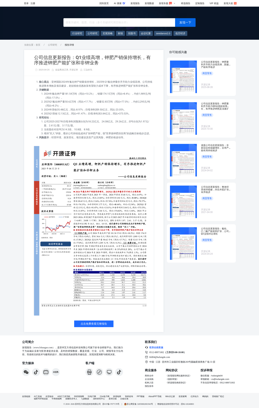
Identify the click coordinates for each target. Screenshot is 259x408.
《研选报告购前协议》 (176, 382)
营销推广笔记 (218, 396)
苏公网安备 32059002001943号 (138, 404)
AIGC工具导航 (63, 396)
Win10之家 (170, 396)
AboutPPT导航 (155, 396)
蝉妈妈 (205, 396)
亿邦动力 (195, 396)
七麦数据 (85, 399)
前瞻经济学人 (71, 399)
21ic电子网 (104, 396)
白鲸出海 (124, 399)
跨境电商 (117, 396)
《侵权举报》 (172, 379)
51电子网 (92, 396)
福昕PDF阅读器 (41, 399)
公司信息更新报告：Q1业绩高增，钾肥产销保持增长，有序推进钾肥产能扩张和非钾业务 (92, 60)
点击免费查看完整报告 (94, 323)
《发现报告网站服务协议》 (178, 375)
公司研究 (52, 44)
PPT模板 (141, 396)
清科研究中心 (99, 399)
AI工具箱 (38, 396)
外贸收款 (50, 396)
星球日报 (113, 399)
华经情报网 (79, 396)
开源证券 (73, 69)
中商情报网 (57, 399)
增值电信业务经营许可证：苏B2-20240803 (175, 404)
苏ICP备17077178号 (110, 404)
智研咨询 (129, 396)
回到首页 (104, 3)
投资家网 (183, 396)
